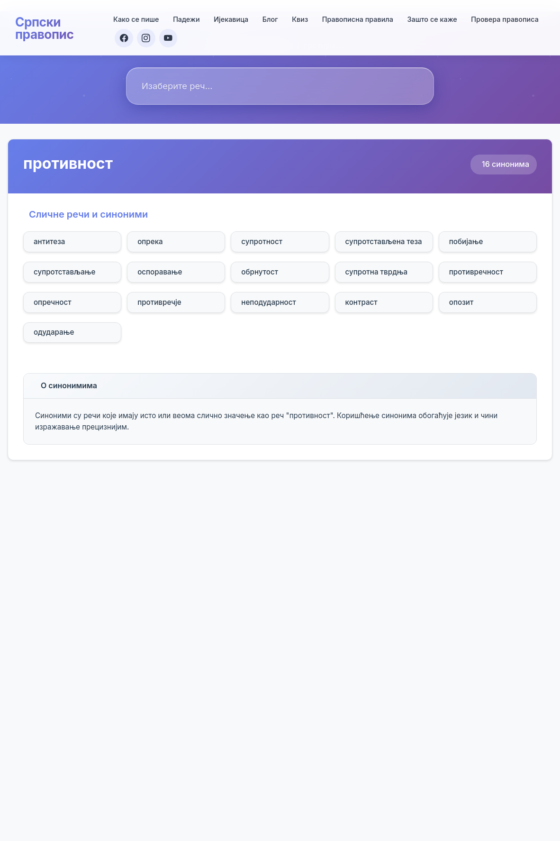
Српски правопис (46, 26)
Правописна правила (357, 17)
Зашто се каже (432, 17)
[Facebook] (124, 36)
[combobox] (280, 86)
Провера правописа (505, 17)
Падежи (186, 17)
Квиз (300, 17)
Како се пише (136, 17)
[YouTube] (170, 36)
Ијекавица (231, 17)
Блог (270, 17)
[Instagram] (147, 36)
